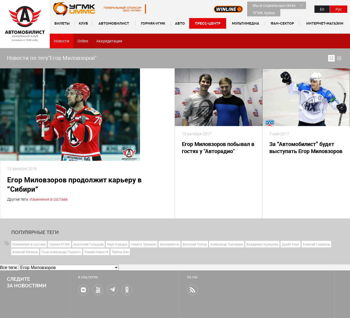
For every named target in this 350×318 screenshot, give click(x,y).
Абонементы (169, 244)
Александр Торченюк (226, 244)
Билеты (62, 23)
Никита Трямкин (143, 244)
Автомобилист (113, 23)
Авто (180, 23)
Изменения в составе (49, 199)
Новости (61, 40)
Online (82, 40)
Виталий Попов (195, 244)
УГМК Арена (264, 12)
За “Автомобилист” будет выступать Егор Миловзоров (305, 147)
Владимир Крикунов (262, 244)
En (322, 9)
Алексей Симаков (316, 244)
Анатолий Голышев (88, 244)
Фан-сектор (282, 23)
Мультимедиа (245, 23)
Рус (339, 9)
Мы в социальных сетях (274, 5)
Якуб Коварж (117, 244)
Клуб (83, 23)
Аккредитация (109, 40)
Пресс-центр (207, 23)
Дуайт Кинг (290, 244)
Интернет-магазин (324, 23)
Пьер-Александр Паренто (61, 252)
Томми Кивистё (96, 252)
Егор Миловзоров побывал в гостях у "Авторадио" (218, 147)
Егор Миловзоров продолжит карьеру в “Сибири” (74, 184)
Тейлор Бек (120, 252)
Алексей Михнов (25, 252)
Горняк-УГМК (153, 23)
